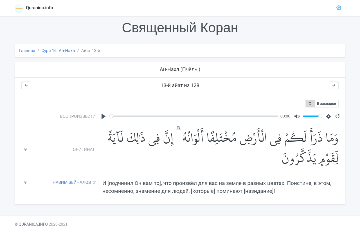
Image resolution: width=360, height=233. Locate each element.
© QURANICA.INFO (31, 224)
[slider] (193, 116)
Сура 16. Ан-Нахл (58, 50)
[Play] (103, 116)
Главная (27, 50)
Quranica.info (34, 7)
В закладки (321, 103)
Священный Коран (180, 27)
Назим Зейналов (74, 182)
